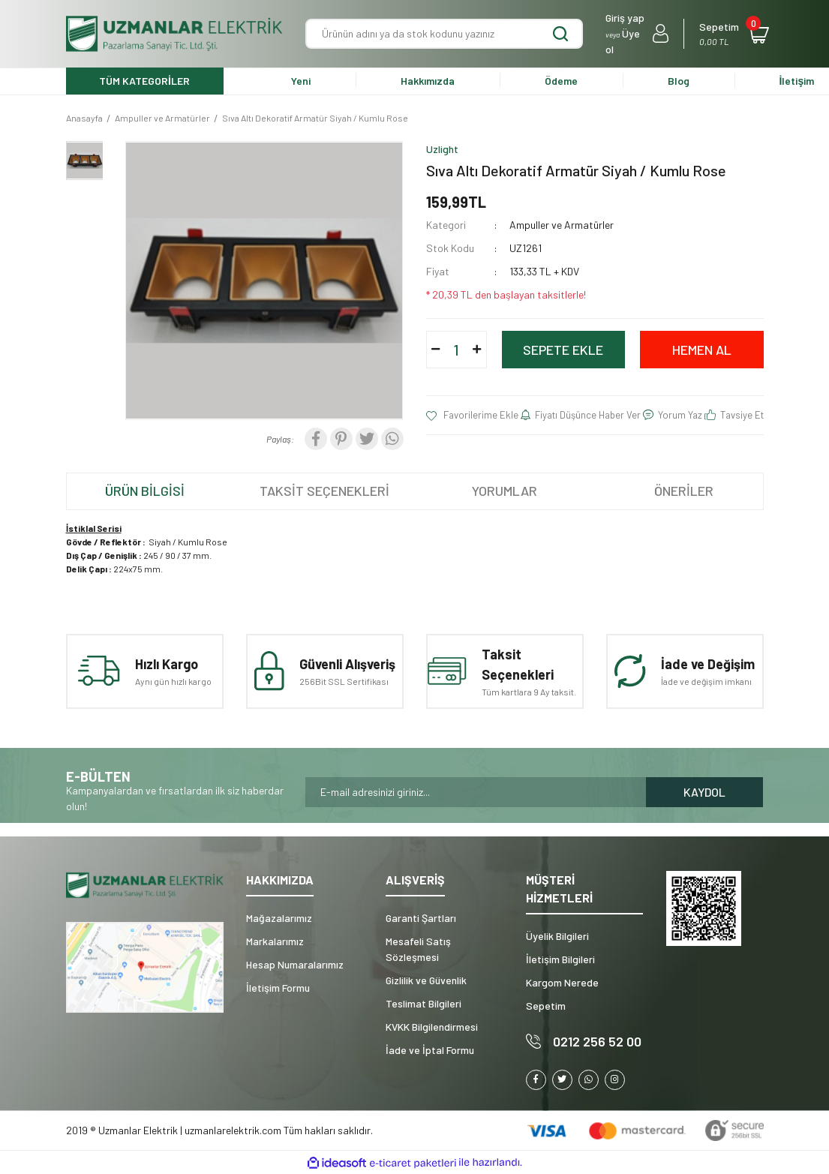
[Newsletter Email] (475, 792)
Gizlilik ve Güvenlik (426, 980)
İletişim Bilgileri (560, 959)
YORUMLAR (504, 490)
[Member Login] (636, 34)
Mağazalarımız (279, 917)
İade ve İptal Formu (430, 1049)
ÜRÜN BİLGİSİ (145, 490)
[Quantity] (456, 350)
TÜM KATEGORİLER (144, 80)
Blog (678, 80)
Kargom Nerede (562, 982)
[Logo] (175, 34)
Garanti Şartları (421, 917)
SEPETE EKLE (563, 349)
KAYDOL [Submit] (704, 792)
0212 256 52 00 (597, 1041)
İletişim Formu (278, 987)
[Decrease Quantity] (436, 349)
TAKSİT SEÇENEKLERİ (324, 490)
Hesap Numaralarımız (295, 964)
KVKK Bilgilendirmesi (432, 1026)
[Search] (444, 34)
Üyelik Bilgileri (557, 935)
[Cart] (731, 34)
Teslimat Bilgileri (423, 1003)
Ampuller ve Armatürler (561, 224)
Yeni (301, 80)
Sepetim (546, 1005)
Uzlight (442, 149)
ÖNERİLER (683, 490)
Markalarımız (275, 941)
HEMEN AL (701, 349)
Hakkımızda (428, 80)
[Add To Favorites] (472, 415)
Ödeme (561, 80)
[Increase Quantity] (477, 349)
